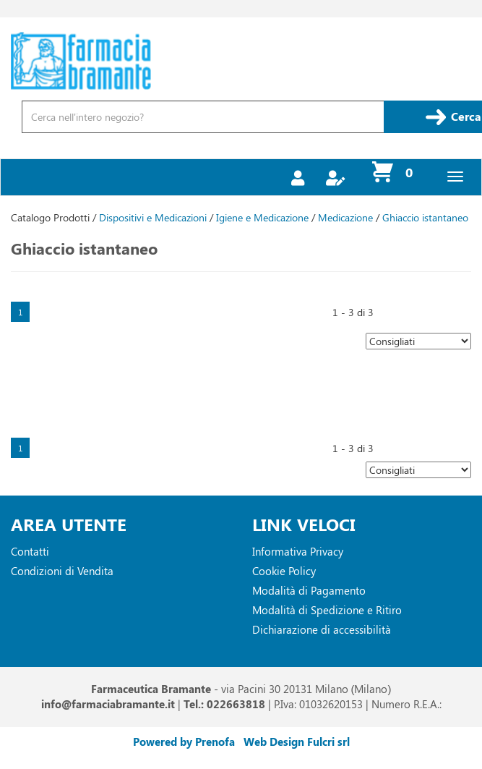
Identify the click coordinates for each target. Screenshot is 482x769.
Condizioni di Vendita (62, 571)
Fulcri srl (328, 741)
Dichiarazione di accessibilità (321, 629)
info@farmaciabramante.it (108, 704)
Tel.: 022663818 (224, 704)
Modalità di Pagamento (309, 590)
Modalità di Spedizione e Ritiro (327, 610)
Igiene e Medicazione (262, 217)
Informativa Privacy (297, 551)
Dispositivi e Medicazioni (153, 217)
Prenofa (215, 741)
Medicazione (345, 217)
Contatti (30, 551)
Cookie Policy (284, 571)
